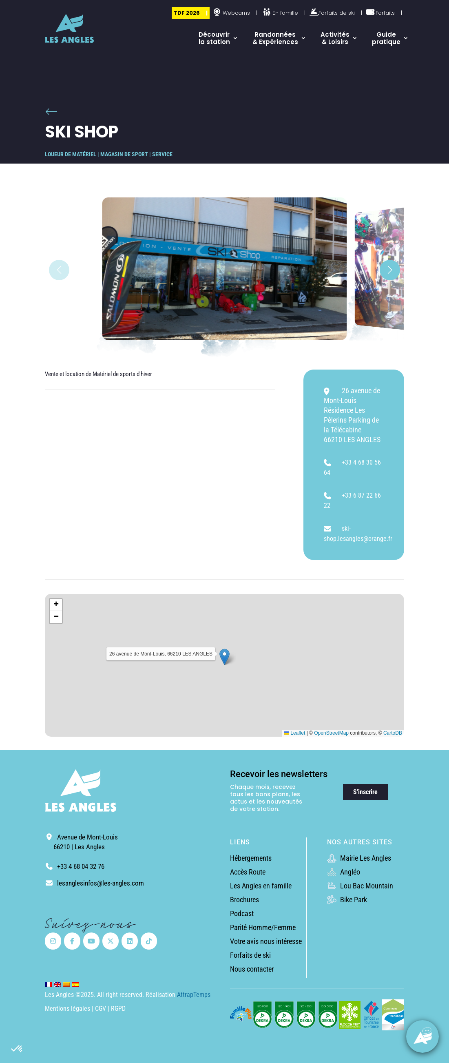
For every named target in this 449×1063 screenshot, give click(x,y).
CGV (101, 1008)
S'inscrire (365, 792)
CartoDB (392, 733)
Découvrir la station (214, 38)
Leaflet (294, 733)
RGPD (118, 1008)
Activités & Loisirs (335, 38)
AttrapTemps (193, 995)
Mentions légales (67, 1008)
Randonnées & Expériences (275, 38)
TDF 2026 (187, 13)
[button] (17, 1049)
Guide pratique (386, 38)
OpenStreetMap (331, 733)
